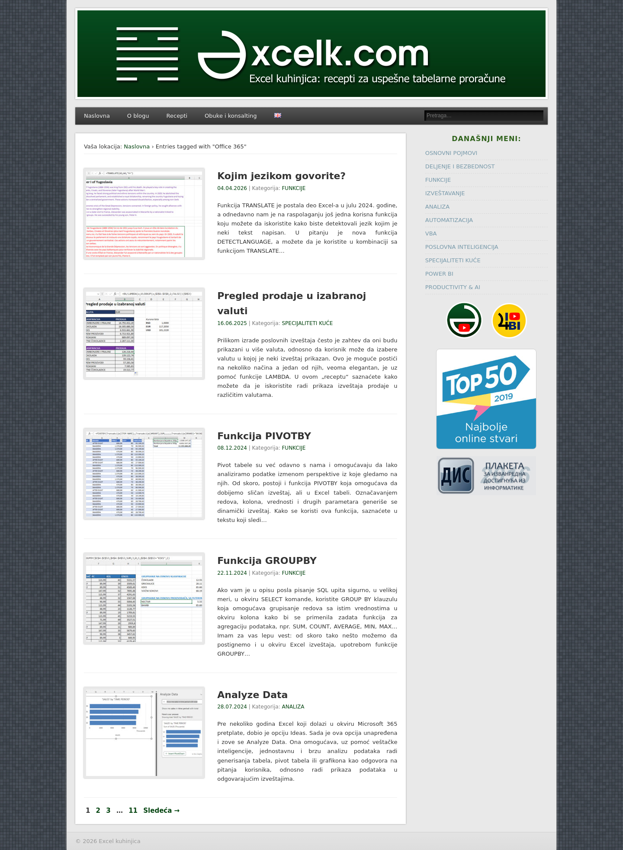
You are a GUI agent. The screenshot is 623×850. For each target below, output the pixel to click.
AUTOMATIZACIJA (449, 220)
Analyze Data (252, 694)
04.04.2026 (232, 188)
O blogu (138, 116)
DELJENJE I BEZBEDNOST (460, 166)
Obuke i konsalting (231, 116)
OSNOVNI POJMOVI (451, 153)
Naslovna (97, 116)
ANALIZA (293, 707)
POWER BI (439, 273)
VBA (431, 233)
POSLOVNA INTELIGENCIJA (461, 247)
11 (133, 811)
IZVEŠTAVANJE (445, 193)
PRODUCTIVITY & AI (452, 287)
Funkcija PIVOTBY (264, 436)
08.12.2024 (232, 448)
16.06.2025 (232, 323)
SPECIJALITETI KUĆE (307, 323)
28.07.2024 (232, 707)
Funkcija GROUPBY (267, 560)
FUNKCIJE (293, 188)
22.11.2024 (232, 573)
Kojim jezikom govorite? (281, 176)
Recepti (177, 116)
